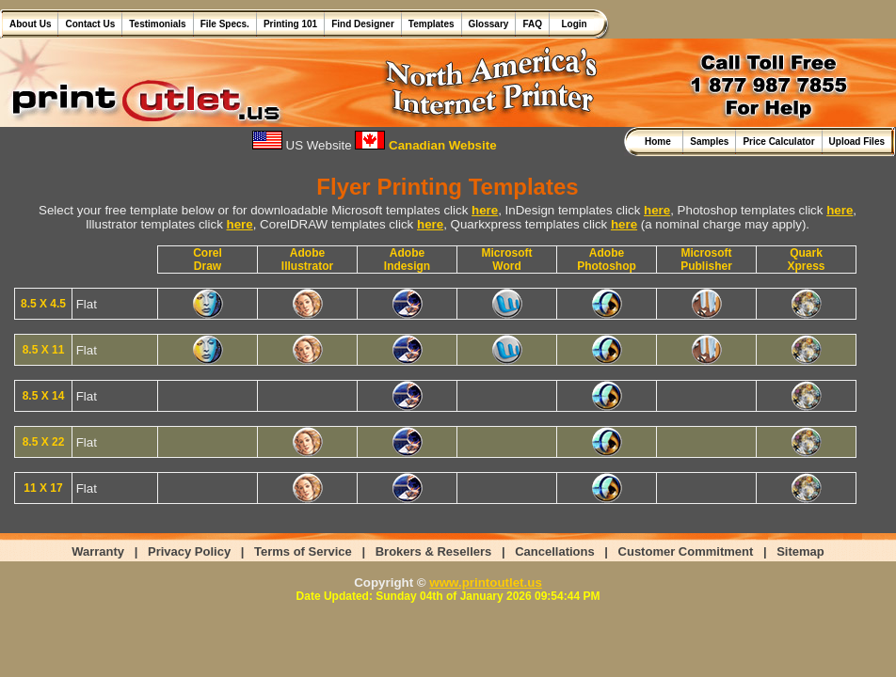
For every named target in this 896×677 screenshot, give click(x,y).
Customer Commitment (686, 551)
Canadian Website (425, 145)
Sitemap (800, 551)
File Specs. (224, 24)
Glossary (489, 24)
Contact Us (90, 24)
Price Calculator (778, 141)
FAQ (532, 24)
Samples (709, 141)
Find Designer (362, 24)
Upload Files (857, 141)
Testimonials (157, 24)
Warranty (98, 551)
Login (571, 24)
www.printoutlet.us (485, 582)
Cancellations (555, 551)
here (485, 210)
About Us (30, 24)
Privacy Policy (189, 551)
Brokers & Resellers (434, 551)
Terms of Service (303, 551)
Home (660, 141)
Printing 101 (290, 24)
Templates (431, 24)
